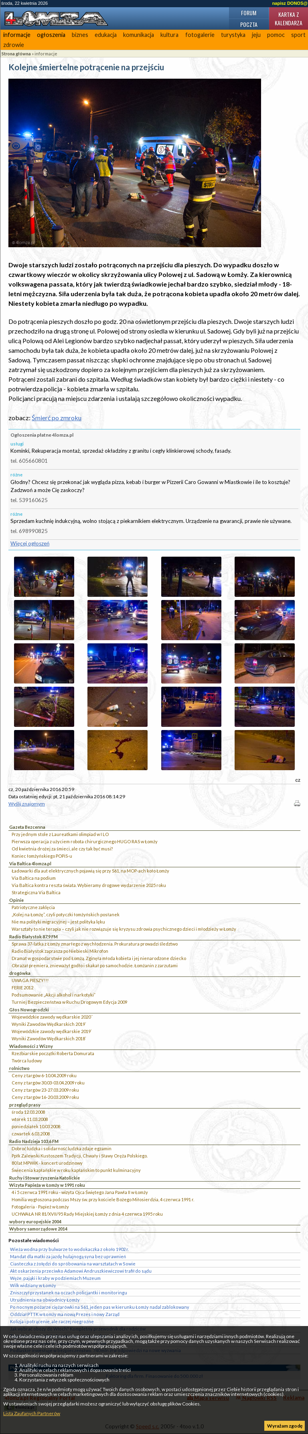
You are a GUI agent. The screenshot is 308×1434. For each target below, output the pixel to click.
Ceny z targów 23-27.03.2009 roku (45, 1089)
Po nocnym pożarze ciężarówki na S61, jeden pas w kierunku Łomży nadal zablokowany (99, 1307)
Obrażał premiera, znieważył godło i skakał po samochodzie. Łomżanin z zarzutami (95, 965)
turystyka (233, 34)
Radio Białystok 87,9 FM (33, 936)
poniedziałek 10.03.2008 (36, 1126)
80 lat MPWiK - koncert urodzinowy (47, 1163)
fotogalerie (200, 34)
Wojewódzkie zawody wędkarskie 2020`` (52, 1016)
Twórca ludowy (27, 1060)
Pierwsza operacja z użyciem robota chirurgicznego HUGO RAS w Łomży (85, 841)
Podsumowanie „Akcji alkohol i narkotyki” (53, 994)
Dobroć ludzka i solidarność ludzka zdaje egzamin (61, 1148)
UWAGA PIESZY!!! (30, 980)
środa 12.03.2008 (28, 1112)
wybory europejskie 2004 (35, 1221)
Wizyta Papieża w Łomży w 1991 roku (47, 1185)
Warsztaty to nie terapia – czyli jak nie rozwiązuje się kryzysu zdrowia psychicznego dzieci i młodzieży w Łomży (124, 929)
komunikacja (138, 34)
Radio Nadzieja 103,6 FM (34, 1141)
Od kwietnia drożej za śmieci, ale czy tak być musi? (62, 848)
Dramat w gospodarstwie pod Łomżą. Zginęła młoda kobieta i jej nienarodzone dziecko (99, 958)
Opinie (16, 900)
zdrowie (13, 44)
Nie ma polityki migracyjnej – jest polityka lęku (58, 921)
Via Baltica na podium (34, 878)
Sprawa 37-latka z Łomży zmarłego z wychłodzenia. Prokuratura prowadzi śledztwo (95, 943)
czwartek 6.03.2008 (31, 1133)
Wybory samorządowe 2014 (38, 1228)
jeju (256, 34)
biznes (80, 34)
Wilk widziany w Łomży (33, 1285)
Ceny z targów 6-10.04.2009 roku (44, 1075)
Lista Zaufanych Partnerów (31, 1413)
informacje (16, 34)
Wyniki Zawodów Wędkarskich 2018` (49, 1038)
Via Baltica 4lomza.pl (30, 863)
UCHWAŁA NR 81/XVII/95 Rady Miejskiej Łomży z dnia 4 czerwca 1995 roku (87, 1213)
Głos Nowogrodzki (29, 1009)
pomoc (276, 34)
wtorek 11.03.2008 (30, 1119)
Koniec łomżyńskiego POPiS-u (42, 855)
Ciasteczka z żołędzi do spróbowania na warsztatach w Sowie (73, 1263)
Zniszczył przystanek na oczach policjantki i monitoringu (68, 1292)
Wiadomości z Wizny (31, 1046)
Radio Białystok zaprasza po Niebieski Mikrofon (60, 951)
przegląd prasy (25, 1104)
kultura (169, 34)
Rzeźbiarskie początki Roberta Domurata (53, 1053)
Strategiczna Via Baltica (36, 892)
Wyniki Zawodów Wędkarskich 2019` (49, 1024)
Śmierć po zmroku (56, 417)
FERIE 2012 (22, 987)
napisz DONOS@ (290, 3)
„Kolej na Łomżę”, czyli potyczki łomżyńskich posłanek (66, 914)
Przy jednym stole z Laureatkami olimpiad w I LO (60, 834)
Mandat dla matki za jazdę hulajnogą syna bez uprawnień (68, 1256)
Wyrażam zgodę (284, 1426)
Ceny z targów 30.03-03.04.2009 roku (48, 1082)
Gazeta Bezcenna (27, 827)
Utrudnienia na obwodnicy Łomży (45, 1299)
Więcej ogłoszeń (29, 543)
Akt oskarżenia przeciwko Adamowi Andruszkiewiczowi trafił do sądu (81, 1270)
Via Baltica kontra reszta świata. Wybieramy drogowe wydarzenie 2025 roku (89, 885)
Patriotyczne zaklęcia (33, 907)
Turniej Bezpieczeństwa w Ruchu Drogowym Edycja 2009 (69, 1002)
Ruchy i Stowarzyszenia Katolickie (44, 1177)
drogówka (19, 973)
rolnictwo (19, 1068)
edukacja (106, 34)
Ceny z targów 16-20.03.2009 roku (45, 1097)
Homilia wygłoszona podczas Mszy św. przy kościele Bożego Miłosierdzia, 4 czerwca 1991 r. (103, 1199)
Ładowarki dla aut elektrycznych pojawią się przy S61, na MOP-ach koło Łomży (90, 870)
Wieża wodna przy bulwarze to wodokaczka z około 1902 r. (69, 1249)
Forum (248, 12)
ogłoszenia (51, 34)
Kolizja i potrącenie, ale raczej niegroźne (52, 1321)
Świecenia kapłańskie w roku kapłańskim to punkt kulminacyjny (76, 1170)
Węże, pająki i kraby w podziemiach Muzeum (55, 1278)
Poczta (248, 24)
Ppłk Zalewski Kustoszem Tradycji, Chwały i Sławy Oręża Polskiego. (80, 1155)
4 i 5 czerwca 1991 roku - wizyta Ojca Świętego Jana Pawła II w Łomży (80, 1192)
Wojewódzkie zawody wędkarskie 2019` (52, 1031)
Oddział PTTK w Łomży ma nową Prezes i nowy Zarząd (65, 1314)
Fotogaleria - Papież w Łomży (40, 1206)
